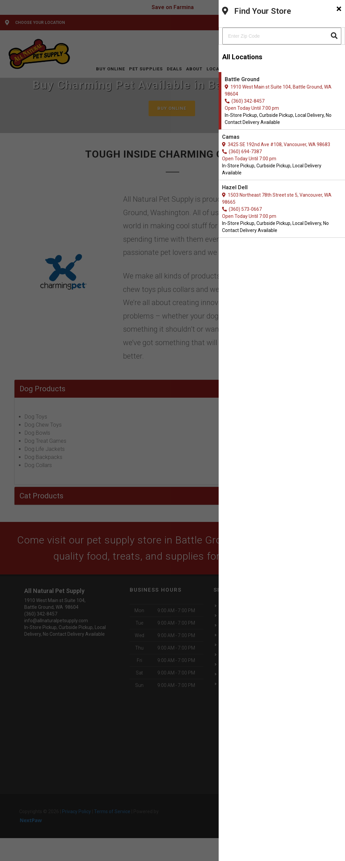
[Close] (339, 9)
